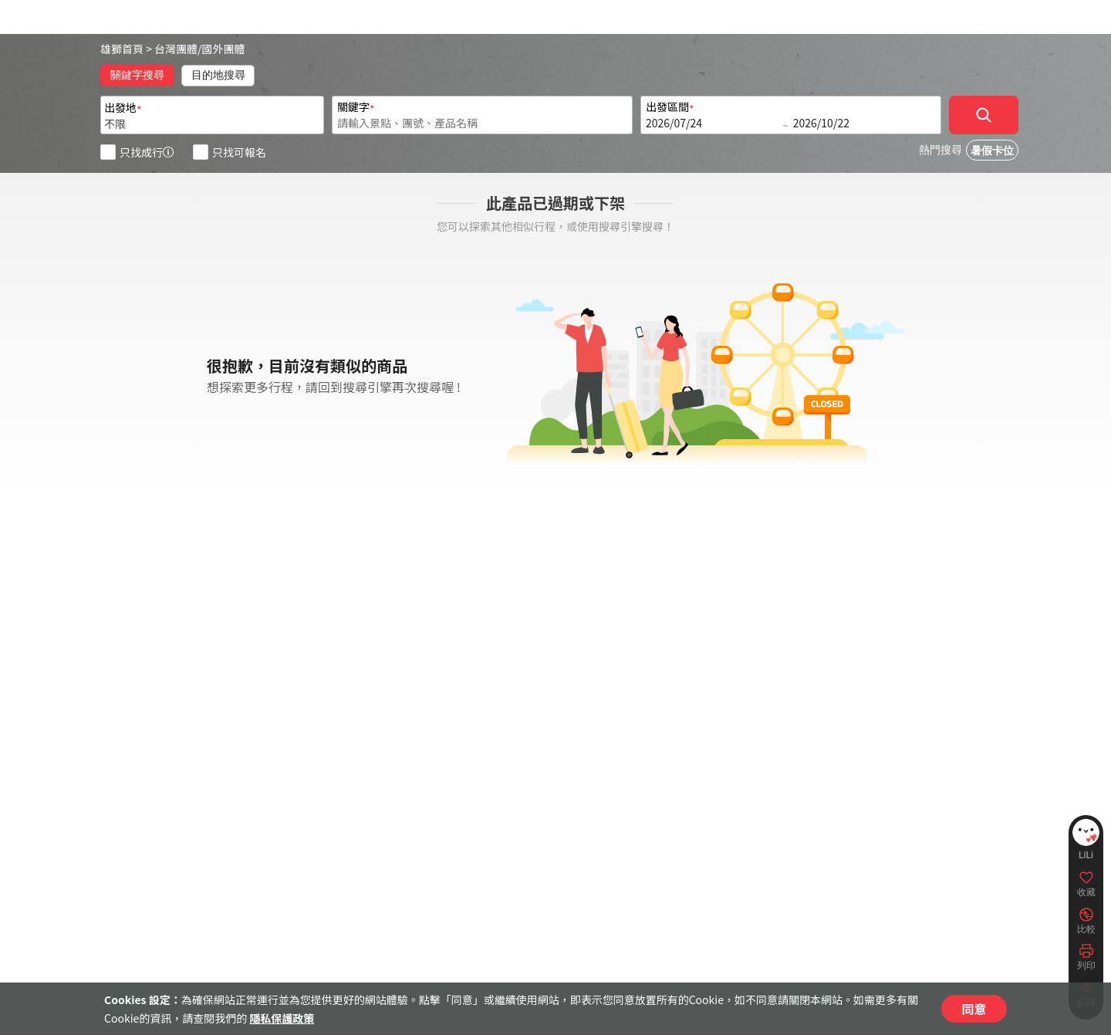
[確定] (983, 115)
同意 (973, 1008)
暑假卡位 (992, 151)
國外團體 (223, 48)
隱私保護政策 (281, 1018)
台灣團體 (176, 48)
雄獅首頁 (122, 48)
